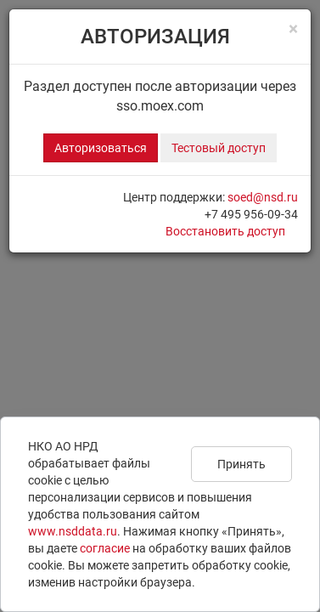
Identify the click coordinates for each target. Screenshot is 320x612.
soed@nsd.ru (262, 197)
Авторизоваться (100, 148)
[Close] (293, 29)
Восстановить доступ (225, 231)
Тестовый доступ (218, 148)
